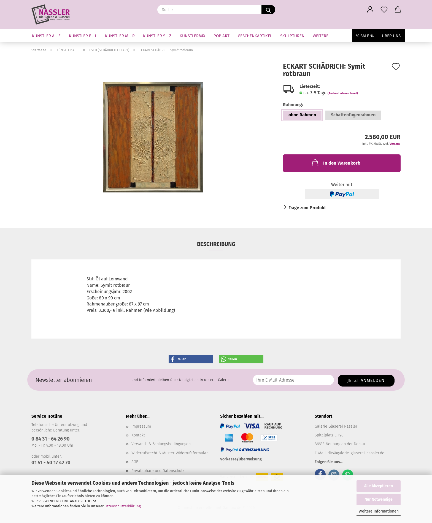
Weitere (320, 35)
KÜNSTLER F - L (83, 35)
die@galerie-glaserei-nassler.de (356, 453)
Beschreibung (216, 244)
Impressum (141, 426)
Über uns (391, 35)
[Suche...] (268, 9)
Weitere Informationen (379, 511)
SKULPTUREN (292, 35)
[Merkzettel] (384, 9)
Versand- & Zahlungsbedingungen (161, 444)
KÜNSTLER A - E (46, 35)
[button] (370, 9)
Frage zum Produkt (307, 207)
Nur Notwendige (378, 499)
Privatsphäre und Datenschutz (157, 470)
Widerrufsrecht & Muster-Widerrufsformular (169, 453)
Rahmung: (293, 104)
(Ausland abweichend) (343, 93)
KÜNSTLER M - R (120, 35)
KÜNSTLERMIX (192, 35)
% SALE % (365, 35)
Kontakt (138, 435)
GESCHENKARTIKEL (255, 35)
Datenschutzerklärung (122, 506)
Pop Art (221, 35)
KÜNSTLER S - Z (157, 35)
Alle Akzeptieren (378, 486)
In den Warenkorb (335, 162)
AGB (134, 462)
